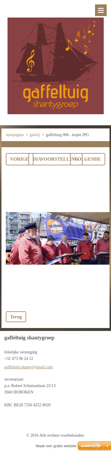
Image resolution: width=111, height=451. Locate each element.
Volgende (87, 159)
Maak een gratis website (56, 446)
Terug (16, 316)
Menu (101, 10)
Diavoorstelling (55, 159)
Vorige (19, 159)
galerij (35, 135)
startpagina (15, 135)
